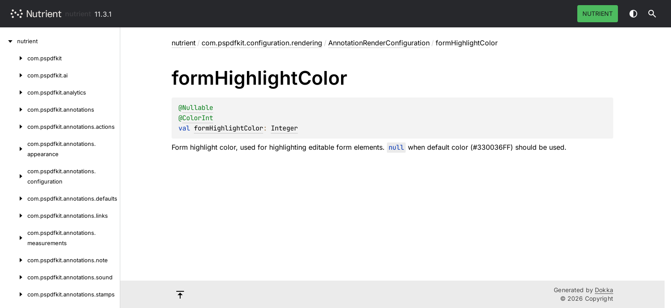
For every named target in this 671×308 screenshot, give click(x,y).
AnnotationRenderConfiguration (379, 42)
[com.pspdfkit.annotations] (13, 109)
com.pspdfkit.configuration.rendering (262, 42)
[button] (652, 13)
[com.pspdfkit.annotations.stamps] (13, 294)
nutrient (78, 13)
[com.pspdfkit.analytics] (13, 92)
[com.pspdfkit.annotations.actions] (13, 126)
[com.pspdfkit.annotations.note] (13, 260)
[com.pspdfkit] (13, 58)
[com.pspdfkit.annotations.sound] (13, 277)
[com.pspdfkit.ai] (13, 75)
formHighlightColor (228, 128)
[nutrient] (8, 41)
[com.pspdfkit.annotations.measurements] (13, 238)
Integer (284, 128)
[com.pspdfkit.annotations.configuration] (13, 176)
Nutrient (597, 13)
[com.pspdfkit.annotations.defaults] (13, 198)
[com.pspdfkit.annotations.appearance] (13, 149)
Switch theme (633, 13)
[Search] (652, 13)
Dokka (604, 289)
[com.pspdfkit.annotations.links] (13, 215)
